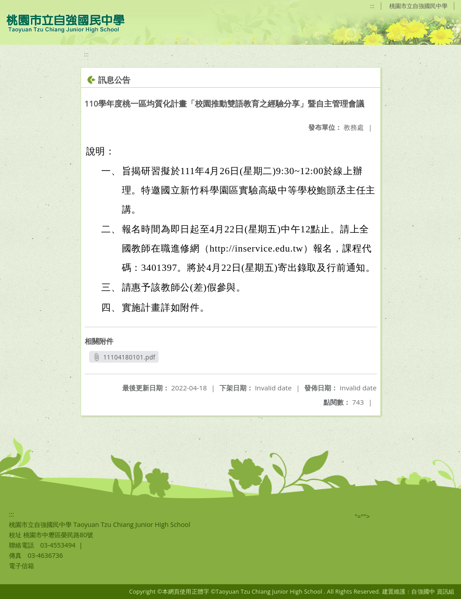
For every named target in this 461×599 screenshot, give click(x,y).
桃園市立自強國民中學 (418, 6)
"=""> (362, 516)
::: (372, 6)
